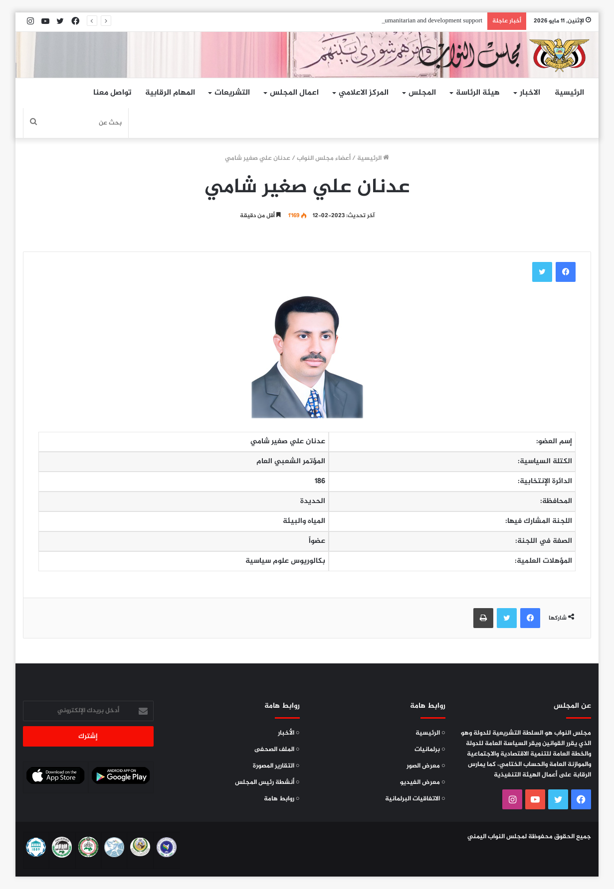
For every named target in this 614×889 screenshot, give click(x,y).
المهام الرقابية (170, 93)
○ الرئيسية (430, 733)
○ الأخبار (289, 733)
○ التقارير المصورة (276, 766)
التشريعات (232, 93)
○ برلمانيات (429, 749)
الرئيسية (569, 93)
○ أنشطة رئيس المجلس (267, 782)
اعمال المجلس (294, 93)
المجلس (422, 93)
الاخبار (530, 93)
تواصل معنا (112, 93)
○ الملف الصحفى (277, 749)
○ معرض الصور (426, 766)
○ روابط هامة (282, 798)
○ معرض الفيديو (422, 782)
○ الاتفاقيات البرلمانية (415, 798)
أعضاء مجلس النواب (324, 158)
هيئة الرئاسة (478, 93)
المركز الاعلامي (364, 93)
